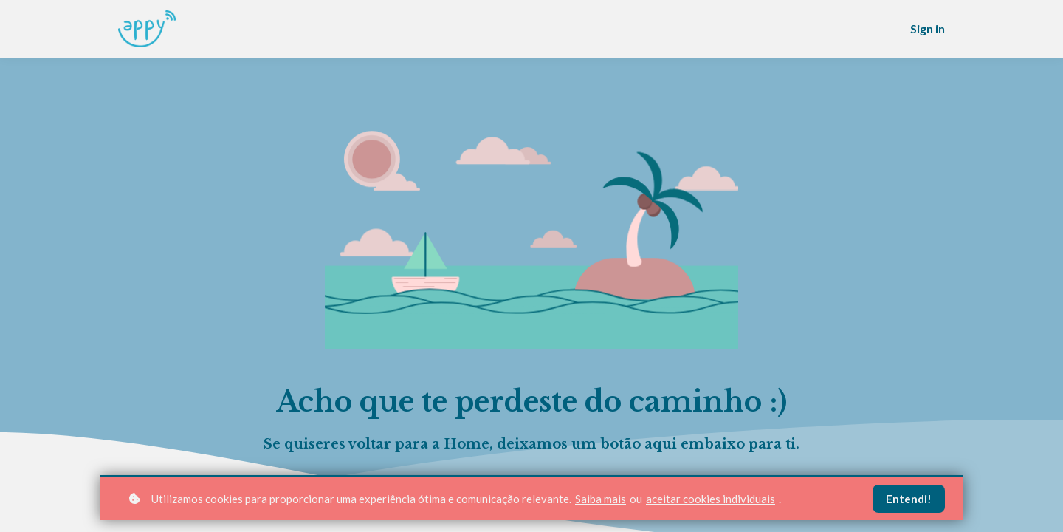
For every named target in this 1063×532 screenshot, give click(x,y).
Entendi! (909, 498)
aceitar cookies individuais (710, 498)
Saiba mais (600, 498)
